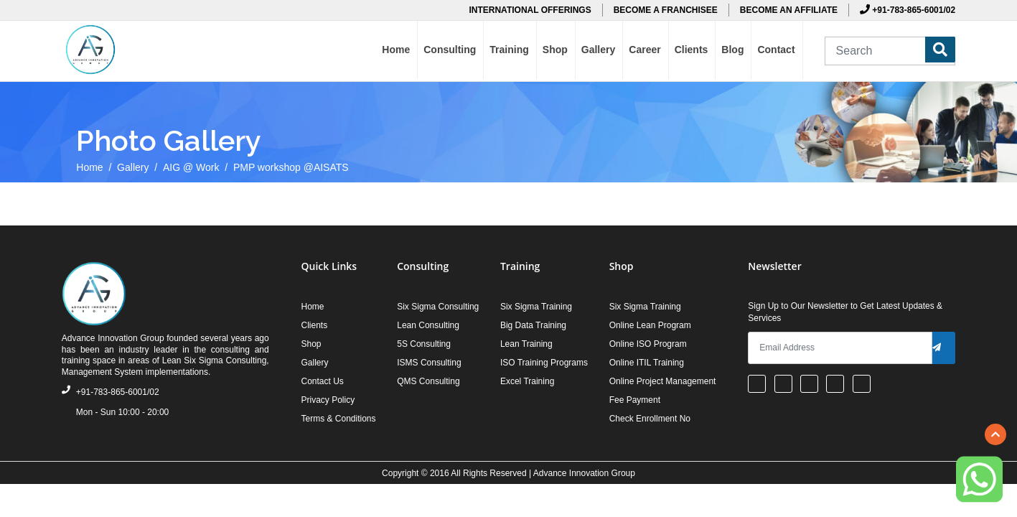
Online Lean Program (650, 325)
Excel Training (527, 381)
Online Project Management (662, 381)
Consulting (449, 49)
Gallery (598, 49)
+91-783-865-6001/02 (907, 9)
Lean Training (526, 344)
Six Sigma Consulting (438, 306)
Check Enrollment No (649, 418)
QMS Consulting (428, 381)
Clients (691, 49)
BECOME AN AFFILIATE (789, 10)
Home (396, 49)
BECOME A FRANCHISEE (666, 10)
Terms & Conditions (338, 418)
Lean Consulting (428, 325)
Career (644, 49)
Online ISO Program (648, 344)
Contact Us (322, 381)
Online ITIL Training (646, 362)
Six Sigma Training (536, 306)
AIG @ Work (191, 167)
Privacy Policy (328, 400)
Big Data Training (533, 325)
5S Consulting (424, 344)
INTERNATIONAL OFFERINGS (530, 10)
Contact (776, 49)
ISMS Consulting (429, 362)
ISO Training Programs (544, 362)
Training (508, 49)
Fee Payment (634, 400)
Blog (732, 49)
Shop (555, 49)
